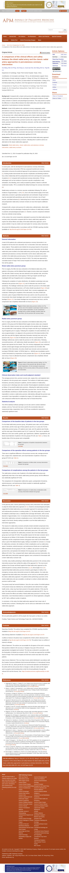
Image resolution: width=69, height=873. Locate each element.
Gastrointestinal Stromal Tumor (26, 827)
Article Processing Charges (27, 40)
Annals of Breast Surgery (25, 784)
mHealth (36, 811)
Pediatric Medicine (38, 813)
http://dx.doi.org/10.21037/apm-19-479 (20, 229)
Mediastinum (37, 809)
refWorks (55, 89)
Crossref (30, 686)
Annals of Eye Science (24, 793)
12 (29, 567)
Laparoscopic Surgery (39, 807)
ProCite (54, 84)
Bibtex (54, 80)
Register (24, 11)
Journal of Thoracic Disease (40, 804)
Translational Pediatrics (39, 840)
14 (44, 567)
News (39, 40)
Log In (17, 11)
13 (31, 567)
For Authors (22, 36)
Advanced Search (62, 32)
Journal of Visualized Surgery (41, 806)
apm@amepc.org (10, 857)
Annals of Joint (22, 795)
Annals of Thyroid (23, 806)
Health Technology (23, 834)
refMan (54, 87)
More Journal (37, 845)
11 (27, 507)
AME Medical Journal (24, 778)
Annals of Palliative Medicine (25, 802)
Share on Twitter (57, 98)
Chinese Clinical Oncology (25, 818)
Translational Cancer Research (41, 831)
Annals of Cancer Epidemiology (26, 786)
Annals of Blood (22, 782)
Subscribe (63, 11)
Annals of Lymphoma (24, 800)
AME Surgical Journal (24, 780)
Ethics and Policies (44, 36)
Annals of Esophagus (24, 791)
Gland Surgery (22, 829)
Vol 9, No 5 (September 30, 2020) (16, 45)
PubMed (36, 686)
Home (5, 36)
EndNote (55, 82)
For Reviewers (32, 36)
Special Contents (56, 36)
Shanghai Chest (38, 818)
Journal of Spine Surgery (40, 802)
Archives (5, 40)
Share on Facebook (58, 96)
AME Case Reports (23, 777)
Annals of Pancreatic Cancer (25, 804)
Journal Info (12, 36)
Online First (14, 40)
